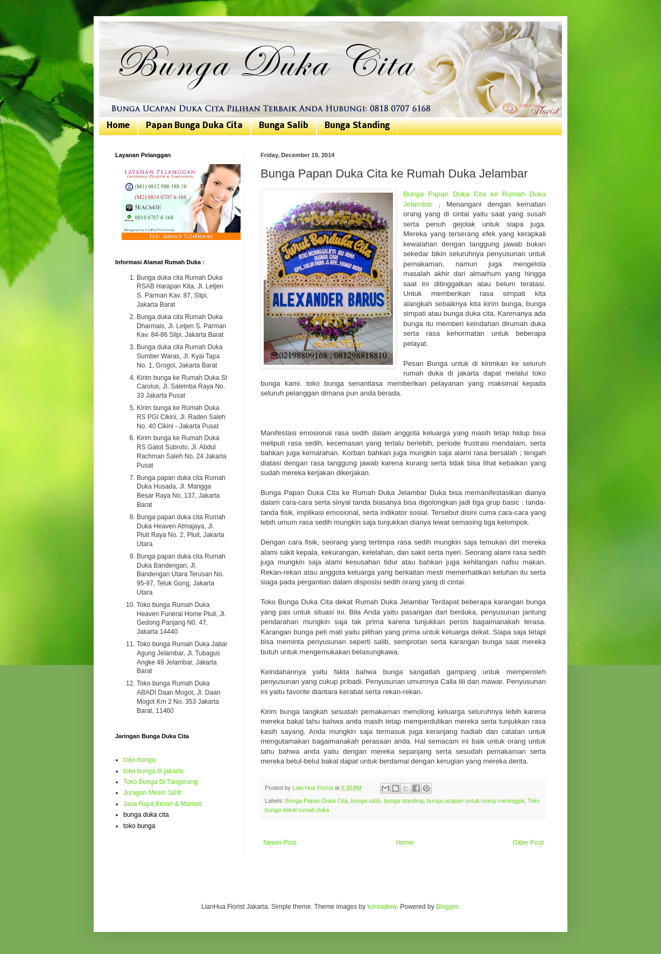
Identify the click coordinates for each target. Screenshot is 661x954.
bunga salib (366, 800)
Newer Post (280, 842)
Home (118, 126)
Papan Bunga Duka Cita (194, 126)
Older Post (527, 842)
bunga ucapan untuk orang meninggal (475, 800)
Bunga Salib (283, 126)
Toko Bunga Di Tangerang (160, 782)
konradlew (382, 906)
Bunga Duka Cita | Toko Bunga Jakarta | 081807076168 (122, 33)
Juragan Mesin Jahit (152, 792)
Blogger (447, 906)
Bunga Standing (357, 126)
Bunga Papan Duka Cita (316, 800)
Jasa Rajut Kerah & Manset (162, 804)
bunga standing (404, 800)
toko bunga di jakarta (153, 771)
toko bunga (139, 760)
